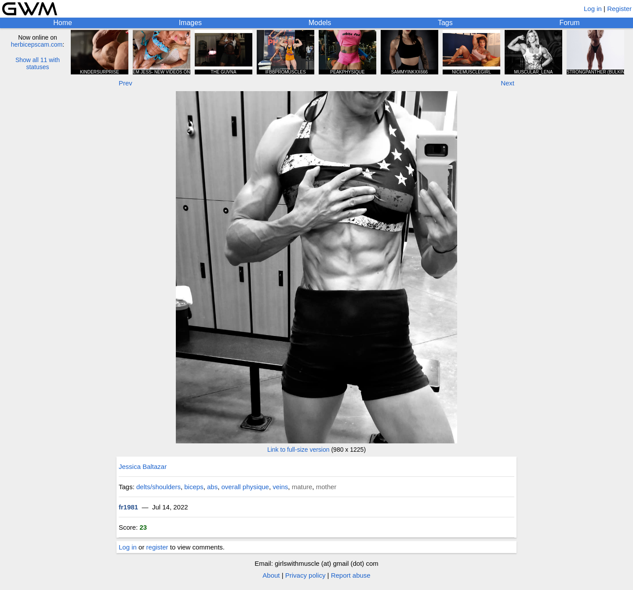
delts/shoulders (158, 486)
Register (619, 8)
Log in (593, 8)
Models (320, 22)
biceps (193, 486)
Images (190, 22)
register (157, 547)
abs (212, 486)
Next (507, 83)
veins (280, 486)
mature (302, 486)
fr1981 (128, 507)
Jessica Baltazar (143, 466)
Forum (569, 22)
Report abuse (351, 575)
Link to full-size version (298, 449)
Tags (445, 22)
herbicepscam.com (37, 44)
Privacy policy (305, 575)
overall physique (245, 486)
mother (326, 486)
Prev (125, 83)
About (271, 575)
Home (62, 22)
